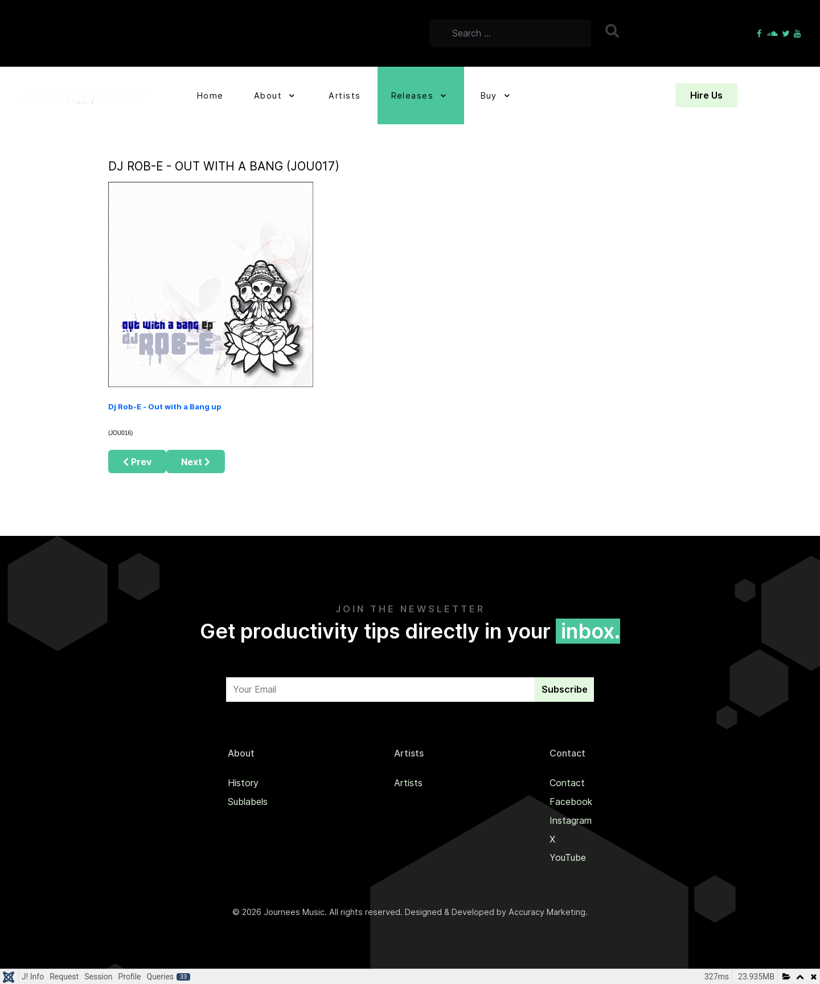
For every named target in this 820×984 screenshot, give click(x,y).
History (243, 782)
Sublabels (248, 801)
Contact (567, 782)
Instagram (571, 820)
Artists (408, 782)
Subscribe (565, 689)
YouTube (568, 857)
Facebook (571, 801)
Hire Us (706, 95)
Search (613, 31)
